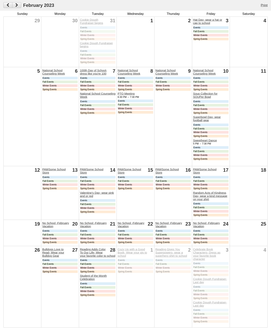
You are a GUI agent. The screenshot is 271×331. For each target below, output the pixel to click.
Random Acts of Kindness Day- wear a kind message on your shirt (210, 196)
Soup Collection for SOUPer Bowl (205, 95)
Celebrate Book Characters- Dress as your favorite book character (206, 254)
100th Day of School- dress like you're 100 (93, 72)
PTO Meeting (126, 93)
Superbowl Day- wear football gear (207, 118)
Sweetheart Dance (205, 140)
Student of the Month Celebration (93, 277)
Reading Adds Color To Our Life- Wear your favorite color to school (97, 252)
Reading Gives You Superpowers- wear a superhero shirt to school (171, 252)
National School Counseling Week (53, 72)
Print (264, 5)
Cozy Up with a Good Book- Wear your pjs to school (132, 252)
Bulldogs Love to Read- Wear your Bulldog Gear (53, 252)
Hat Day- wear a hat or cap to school (207, 21)
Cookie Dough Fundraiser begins (91, 21)
